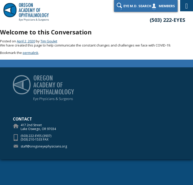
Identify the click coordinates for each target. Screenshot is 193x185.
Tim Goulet (48, 41)
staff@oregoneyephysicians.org (44, 146)
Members (167, 6)
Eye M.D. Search (137, 6)
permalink (30, 52)
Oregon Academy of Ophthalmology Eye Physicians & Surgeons (27, 11)
